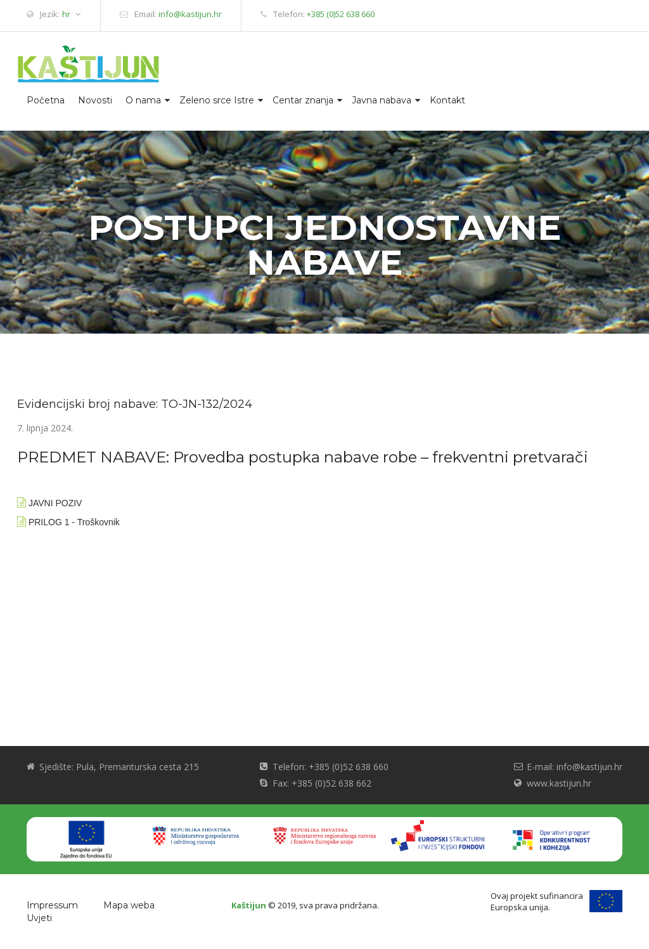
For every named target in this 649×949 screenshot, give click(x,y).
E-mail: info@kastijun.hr (574, 767)
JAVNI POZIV (55, 503)
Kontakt (447, 100)
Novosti (95, 100)
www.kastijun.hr (559, 783)
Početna (46, 100)
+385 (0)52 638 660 (341, 14)
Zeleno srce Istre (216, 100)
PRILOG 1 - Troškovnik (74, 522)
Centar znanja (303, 100)
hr (71, 14)
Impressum (52, 905)
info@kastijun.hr (190, 14)
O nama (143, 100)
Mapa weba (129, 905)
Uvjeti (39, 918)
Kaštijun (248, 905)
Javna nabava (381, 100)
